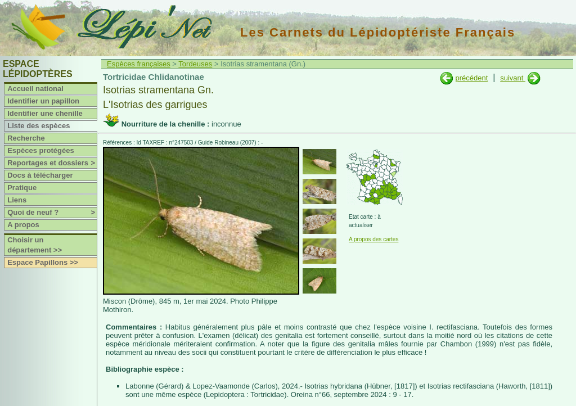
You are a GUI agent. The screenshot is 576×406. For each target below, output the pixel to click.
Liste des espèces (38, 125)
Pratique (22, 187)
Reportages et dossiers (52, 163)
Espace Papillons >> (42, 262)
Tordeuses (195, 64)
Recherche (25, 138)
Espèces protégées (40, 150)
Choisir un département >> (34, 245)
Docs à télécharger (40, 175)
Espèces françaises (138, 64)
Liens (16, 200)
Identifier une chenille (45, 113)
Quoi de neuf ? (52, 212)
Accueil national (35, 88)
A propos (23, 224)
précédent (471, 78)
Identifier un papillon (43, 101)
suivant (512, 78)
